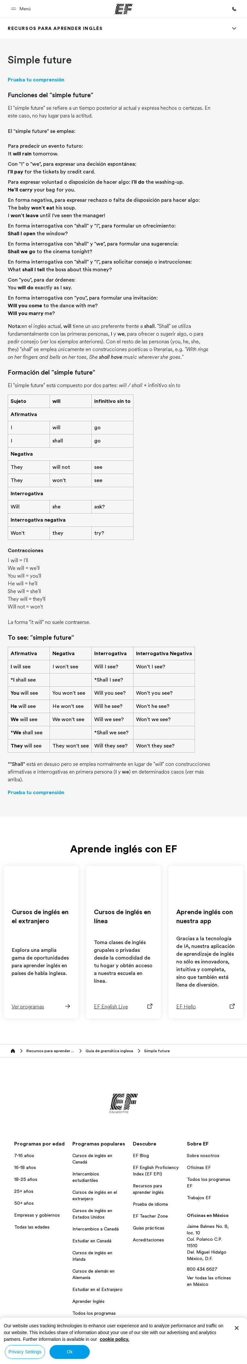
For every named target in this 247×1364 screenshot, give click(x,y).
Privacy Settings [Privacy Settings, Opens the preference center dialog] (25, 1351)
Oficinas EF (199, 1167)
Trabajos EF (199, 1197)
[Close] (237, 1328)
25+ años (23, 1191)
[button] (21, 9)
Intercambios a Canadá (95, 1228)
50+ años (24, 1203)
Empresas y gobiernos (37, 1215)
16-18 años (25, 1167)
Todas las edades (32, 1226)
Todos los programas (94, 1313)
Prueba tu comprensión (36, 80)
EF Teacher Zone (150, 1216)
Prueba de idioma (150, 1204)
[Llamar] (234, 9)
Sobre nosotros (203, 1155)
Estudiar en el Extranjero (97, 1289)
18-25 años (25, 1179)
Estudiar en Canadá (91, 1240)
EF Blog (141, 1155)
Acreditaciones (148, 1239)
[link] (55, 28)
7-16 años (24, 1155)
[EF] (124, 9)
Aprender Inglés (88, 1301)
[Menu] (234, 28)
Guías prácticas (148, 1227)
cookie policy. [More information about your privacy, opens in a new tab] (114, 1339)
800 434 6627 (202, 1269)
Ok (70, 1351)
